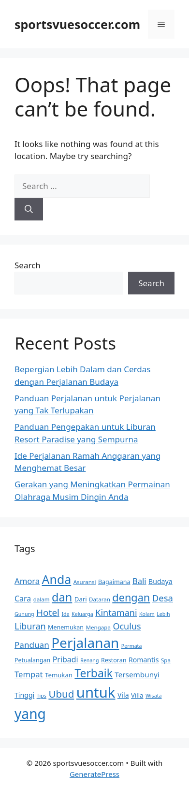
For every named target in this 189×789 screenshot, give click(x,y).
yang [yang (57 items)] (30, 713)
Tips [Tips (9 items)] (41, 695)
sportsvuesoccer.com (77, 24)
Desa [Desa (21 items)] (162, 598)
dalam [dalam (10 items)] (41, 599)
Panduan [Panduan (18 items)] (32, 644)
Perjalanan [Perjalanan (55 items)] (85, 642)
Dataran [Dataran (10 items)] (99, 599)
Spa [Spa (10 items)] (166, 660)
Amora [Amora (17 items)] (27, 580)
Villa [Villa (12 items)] (137, 695)
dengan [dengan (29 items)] (131, 597)
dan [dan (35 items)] (62, 597)
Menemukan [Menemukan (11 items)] (66, 627)
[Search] (29, 209)
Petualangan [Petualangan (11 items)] (32, 660)
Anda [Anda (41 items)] (57, 579)
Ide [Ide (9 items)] (65, 614)
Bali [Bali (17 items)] (139, 580)
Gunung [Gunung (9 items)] (24, 614)
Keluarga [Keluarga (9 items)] (82, 614)
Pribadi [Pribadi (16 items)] (65, 659)
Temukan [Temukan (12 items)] (59, 675)
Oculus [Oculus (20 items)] (127, 626)
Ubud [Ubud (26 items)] (61, 694)
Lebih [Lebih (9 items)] (163, 614)
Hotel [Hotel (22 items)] (47, 612)
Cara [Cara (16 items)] (23, 598)
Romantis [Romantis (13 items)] (144, 659)
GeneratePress (94, 774)
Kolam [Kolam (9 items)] (147, 614)
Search (28, 265)
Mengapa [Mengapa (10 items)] (98, 627)
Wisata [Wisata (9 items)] (153, 695)
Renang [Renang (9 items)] (89, 660)
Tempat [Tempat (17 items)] (29, 674)
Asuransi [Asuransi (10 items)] (84, 581)
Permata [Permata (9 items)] (131, 646)
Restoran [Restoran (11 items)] (114, 660)
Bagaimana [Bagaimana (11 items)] (114, 582)
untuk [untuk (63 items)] (96, 692)
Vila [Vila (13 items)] (123, 695)
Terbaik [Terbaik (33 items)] (93, 673)
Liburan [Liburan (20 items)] (30, 626)
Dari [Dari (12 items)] (80, 599)
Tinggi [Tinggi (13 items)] (24, 695)
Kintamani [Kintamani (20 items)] (116, 612)
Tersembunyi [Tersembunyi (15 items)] (137, 674)
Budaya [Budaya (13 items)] (160, 581)
